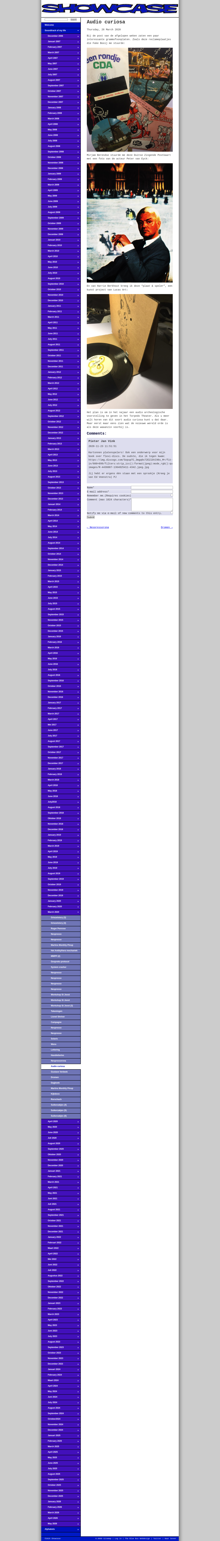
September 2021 (60, 1216)
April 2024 (60, 1387)
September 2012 (60, 417)
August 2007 (60, 81)
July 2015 (60, 604)
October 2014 (60, 555)
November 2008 (60, 164)
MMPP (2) (55, 956)
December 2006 (60, 37)
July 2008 (60, 141)
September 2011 (60, 351)
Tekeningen (56, 1011)
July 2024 (60, 1403)
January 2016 (60, 637)
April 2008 (60, 125)
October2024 (60, 1420)
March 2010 (60, 252)
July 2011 (60, 340)
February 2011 (60, 312)
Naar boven (170, 1539)
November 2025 (60, 1491)
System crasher (58, 967)
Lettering (55, 1050)
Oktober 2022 (60, 1287)
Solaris (54, 1039)
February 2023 (60, 1310)
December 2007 (60, 103)
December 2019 (60, 896)
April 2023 (60, 1321)
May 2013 (60, 461)
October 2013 (60, 489)
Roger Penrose (58, 928)
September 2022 (60, 1282)
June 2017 (60, 731)
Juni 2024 (60, 1398)
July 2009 (60, 208)
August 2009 (60, 213)
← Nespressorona (98, 530)
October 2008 (60, 158)
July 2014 (60, 538)
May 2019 (60, 858)
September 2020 (60, 1150)
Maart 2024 (60, 1381)
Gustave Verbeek (59, 1072)
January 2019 (60, 836)
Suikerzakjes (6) (59, 1116)
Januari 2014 (60, 505)
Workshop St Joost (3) (62, 1005)
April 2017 (60, 720)
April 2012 (60, 389)
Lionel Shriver (58, 1017)
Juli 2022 (60, 1271)
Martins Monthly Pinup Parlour (62, 946)
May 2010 (60, 263)
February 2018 (60, 775)
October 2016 (60, 687)
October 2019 (60, 885)
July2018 (60, 803)
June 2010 (60, 268)
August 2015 (60, 610)
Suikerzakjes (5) (59, 1110)
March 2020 (60, 913)
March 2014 (60, 516)
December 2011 (60, 367)
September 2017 (60, 748)
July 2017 (60, 737)
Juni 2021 (60, 1199)
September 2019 (60, 880)
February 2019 (60, 841)
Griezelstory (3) (58, 917)
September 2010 (60, 285)
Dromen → (167, 530)
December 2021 (60, 1232)
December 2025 (60, 1497)
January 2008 (60, 108)
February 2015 (60, 577)
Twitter (157, 1539)
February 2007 (60, 48)
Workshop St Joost (60, 994)
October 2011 (60, 356)
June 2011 (60, 334)
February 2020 (60, 907)
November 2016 (60, 692)
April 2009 (60, 191)
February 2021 (60, 1177)
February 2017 (60, 709)
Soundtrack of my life (60, 31)
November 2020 (60, 1161)
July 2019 (60, 869)
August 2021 (60, 1210)
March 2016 (60, 648)
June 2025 (60, 1464)
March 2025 (60, 1447)
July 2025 (60, 1469)
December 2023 (60, 1365)
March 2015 (60, 582)
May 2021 (60, 1194)
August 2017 (60, 742)
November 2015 (60, 621)
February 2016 (60, 643)
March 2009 (60, 186)
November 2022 (60, 1293)
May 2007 (60, 64)
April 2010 (60, 257)
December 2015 (60, 632)
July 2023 (60, 1337)
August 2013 (60, 478)
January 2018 (60, 770)
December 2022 (60, 1299)
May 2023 (60, 1326)
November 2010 (60, 296)
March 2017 (60, 714)
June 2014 (60, 533)
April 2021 (60, 1188)
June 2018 (60, 797)
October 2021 (60, 1221)
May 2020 (60, 1128)
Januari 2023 (60, 1304)
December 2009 (60, 235)
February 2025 (60, 1442)
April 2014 (60, 522)
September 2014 (60, 549)
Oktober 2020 (60, 1155)
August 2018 (60, 808)
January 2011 (60, 307)
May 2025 (60, 1458)
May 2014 (60, 527)
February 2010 (60, 246)
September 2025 (60, 1480)
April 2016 (60, 654)
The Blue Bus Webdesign (137, 1539)
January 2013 (60, 439)
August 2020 (60, 1144)
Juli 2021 (60, 1205)
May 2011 (60, 329)
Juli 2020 (60, 1139)
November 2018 (60, 825)
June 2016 (60, 665)
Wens (53, 1044)
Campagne (56, 1022)
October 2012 (60, 422)
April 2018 (60, 786)
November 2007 (60, 97)
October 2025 (60, 1486)
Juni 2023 (60, 1332)
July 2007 (60, 75)
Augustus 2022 (60, 1276)
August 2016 (60, 676)
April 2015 (60, 588)
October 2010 (60, 290)
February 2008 (60, 114)
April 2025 (60, 1453)
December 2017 (60, 764)
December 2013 (60, 500)
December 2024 (60, 1431)
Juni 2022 (60, 1265)
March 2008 (60, 119)
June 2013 (60, 467)
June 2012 (60, 400)
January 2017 (60, 703)
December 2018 (60, 830)
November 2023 (60, 1359)
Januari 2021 (60, 1172)
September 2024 (60, 1414)
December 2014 (60, 566)
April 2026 (60, 1519)
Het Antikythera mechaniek (64, 950)
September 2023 (60, 1348)
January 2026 (60, 1502)
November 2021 (60, 1227)
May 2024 (60, 1392)
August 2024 (60, 1409)
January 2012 (60, 373)
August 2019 (60, 874)
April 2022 (60, 1254)
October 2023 (60, 1354)
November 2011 (60, 362)
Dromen (55, 1077)
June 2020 (60, 1133)
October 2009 (60, 224)
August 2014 (60, 544)
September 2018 (60, 814)
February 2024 (60, 1376)
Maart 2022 (60, 1249)
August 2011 (60, 345)
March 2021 (60, 1183)
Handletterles (57, 1055)
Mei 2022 (60, 1260)
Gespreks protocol (60, 961)
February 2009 (60, 180)
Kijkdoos (55, 1094)
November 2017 (60, 759)
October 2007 (60, 92)
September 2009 (60, 219)
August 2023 (60, 1343)
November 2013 (60, 494)
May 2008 (60, 130)
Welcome (60, 26)
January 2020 (60, 902)
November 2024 (60, 1425)
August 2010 (60, 279)
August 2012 (60, 411)
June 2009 (60, 202)
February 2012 (60, 378)
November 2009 (60, 230)
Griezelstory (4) (58, 923)
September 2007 (60, 86)
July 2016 (60, 670)
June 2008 (60, 136)
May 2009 (60, 197)
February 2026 (60, 1508)
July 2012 (60, 406)
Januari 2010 (60, 241)
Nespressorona (58, 1061)
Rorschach (56, 1099)
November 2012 (60, 428)
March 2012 (60, 384)
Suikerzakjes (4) (59, 1105)
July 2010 (60, 274)
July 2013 (60, 472)
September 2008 (60, 152)
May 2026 (60, 1524)
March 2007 (60, 53)
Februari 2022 (60, 1243)
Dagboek (55, 1083)
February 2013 (60, 444)
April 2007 (60, 59)
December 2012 (60, 433)
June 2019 (60, 863)
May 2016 (60, 659)
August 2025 (60, 1475)
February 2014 (60, 511)
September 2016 (60, 681)
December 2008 (60, 169)
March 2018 (60, 781)
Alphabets (60, 1530)
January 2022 (60, 1238)
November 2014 (60, 560)
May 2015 (60, 593)
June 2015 (60, 599)
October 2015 (60, 626)
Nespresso (56, 934)
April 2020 (60, 1122)
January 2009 (60, 175)
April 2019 (60, 852)
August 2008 (60, 147)
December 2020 (60, 1166)
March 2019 (60, 847)
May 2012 (60, 395)
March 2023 (60, 1315)
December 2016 (60, 698)
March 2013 (60, 450)
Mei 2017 (60, 725)
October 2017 (60, 753)
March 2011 (60, 318)
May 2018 (60, 792)
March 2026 (60, 1513)
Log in (118, 1539)
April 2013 (60, 456)
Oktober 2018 (60, 819)
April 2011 (60, 323)
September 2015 (60, 615)
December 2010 (60, 301)
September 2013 (60, 483)
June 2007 (60, 70)
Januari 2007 (60, 42)
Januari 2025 (60, 1436)
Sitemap (107, 1539)
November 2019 (60, 891)
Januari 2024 (60, 1370)
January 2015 (60, 571)
